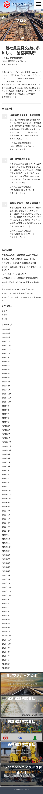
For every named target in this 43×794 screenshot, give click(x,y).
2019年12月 (7, 635)
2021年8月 (6, 555)
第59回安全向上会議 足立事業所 (15, 297)
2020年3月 (6, 623)
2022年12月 (7, 490)
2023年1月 (6, 486)
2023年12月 (7, 442)
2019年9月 (6, 647)
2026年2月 (6, 337)
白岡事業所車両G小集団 (11, 289)
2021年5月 (6, 567)
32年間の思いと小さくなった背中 (15, 282)
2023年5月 (6, 470)
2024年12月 (7, 393)
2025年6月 (6, 369)
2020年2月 (6, 627)
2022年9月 (6, 502)
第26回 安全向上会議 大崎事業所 (25, 202)
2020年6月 (6, 611)
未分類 (14, 64)
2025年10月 (7, 353)
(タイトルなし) (8, 274)
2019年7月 (6, 655)
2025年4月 (6, 377)
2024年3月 (6, 430)
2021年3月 (6, 575)
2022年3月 (6, 526)
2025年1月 (6, 389)
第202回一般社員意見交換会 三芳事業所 (19, 267)
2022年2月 (6, 530)
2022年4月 (6, 522)
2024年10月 (7, 401)
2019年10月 (7, 643)
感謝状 (4, 314)
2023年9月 (6, 454)
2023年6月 (6, 466)
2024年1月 (6, 438)
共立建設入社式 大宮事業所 (14, 278)
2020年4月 (6, 619)
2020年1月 (6, 631)
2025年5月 (6, 373)
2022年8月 (6, 506)
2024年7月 (6, 413)
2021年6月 (6, 563)
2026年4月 (6, 329)
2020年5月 (6, 615)
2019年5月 (6, 664)
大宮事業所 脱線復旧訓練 (13, 263)
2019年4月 (6, 668)
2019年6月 (6, 659)
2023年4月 (6, 474)
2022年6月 (6, 514)
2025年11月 (7, 349)
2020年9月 (6, 599)
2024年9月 (6, 405)
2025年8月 (6, 361)
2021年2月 (6, 579)
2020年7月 (6, 607)
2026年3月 (6, 333)
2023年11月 (7, 446)
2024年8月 (6, 409)
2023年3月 (6, 478)
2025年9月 (6, 357)
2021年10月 (7, 547)
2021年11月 (7, 543)
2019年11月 (7, 639)
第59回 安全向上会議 (11, 293)
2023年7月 (6, 462)
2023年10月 (7, 450)
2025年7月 (6, 365)
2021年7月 (6, 559)
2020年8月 (6, 603)
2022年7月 (6, 510)
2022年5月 (6, 518)
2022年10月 (7, 498)
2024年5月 (6, 421)
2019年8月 (6, 651)
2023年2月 (6, 482)
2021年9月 (6, 551)
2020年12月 (7, 587)
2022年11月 (7, 494)
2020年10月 (7, 595)
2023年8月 (6, 458)
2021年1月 (6, 583)
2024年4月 (6, 426)
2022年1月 (6, 534)
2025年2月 (6, 385)
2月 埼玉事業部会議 (20, 159)
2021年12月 (7, 539)
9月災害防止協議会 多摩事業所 (25, 115)
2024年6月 (6, 417)
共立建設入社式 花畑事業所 (14, 254)
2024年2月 (6, 434)
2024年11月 (7, 397)
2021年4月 (6, 571)
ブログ (4, 310)
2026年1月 (6, 341)
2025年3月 (6, 381)
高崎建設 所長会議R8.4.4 (12, 258)
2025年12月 (7, 345)
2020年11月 (7, 591)
